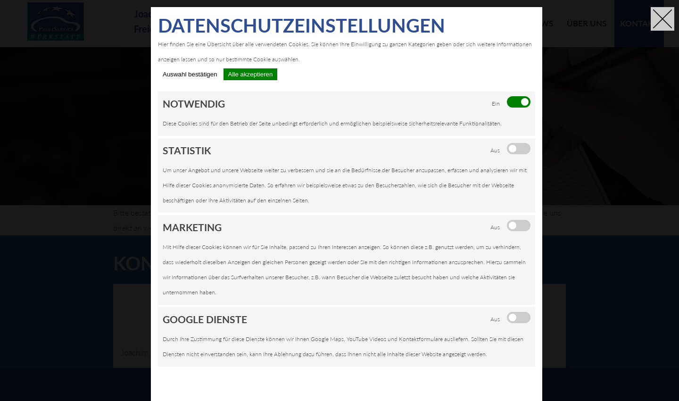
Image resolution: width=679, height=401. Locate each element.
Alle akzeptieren (250, 74)
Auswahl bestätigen (190, 74)
